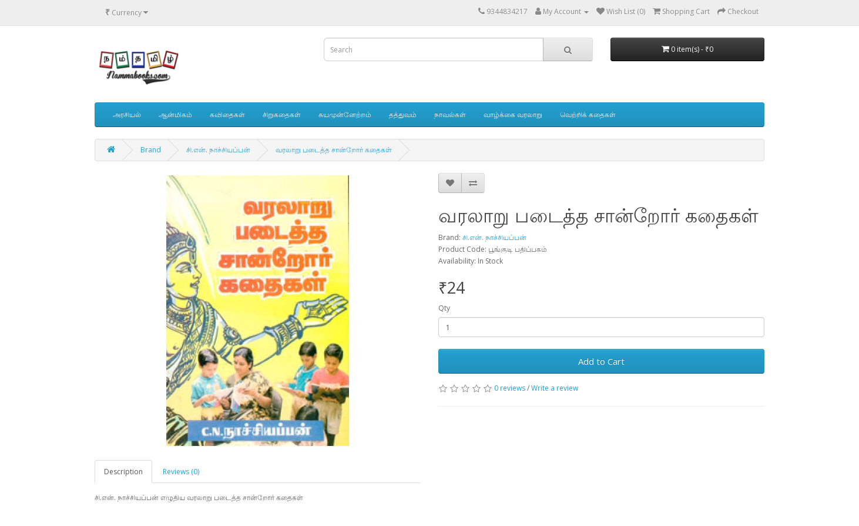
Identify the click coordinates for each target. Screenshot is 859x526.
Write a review (554, 388)
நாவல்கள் (450, 114)
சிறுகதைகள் (282, 114)
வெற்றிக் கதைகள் (588, 114)
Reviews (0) (181, 472)
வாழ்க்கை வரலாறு (513, 114)
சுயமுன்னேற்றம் (344, 114)
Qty (444, 308)
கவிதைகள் (227, 114)
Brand (150, 150)
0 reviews (509, 388)
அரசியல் (127, 114)
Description (123, 472)
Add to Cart (601, 361)
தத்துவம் (403, 114)
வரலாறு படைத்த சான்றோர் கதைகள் (334, 150)
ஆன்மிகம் (175, 114)
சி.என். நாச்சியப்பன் (218, 150)
